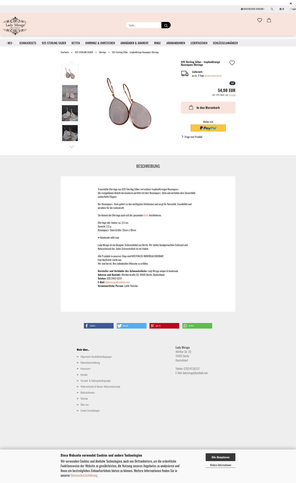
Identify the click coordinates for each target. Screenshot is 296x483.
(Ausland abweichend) (213, 75)
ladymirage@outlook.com (118, 282)
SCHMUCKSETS (27, 43)
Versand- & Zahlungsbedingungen (96, 380)
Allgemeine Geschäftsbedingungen (96, 356)
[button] (269, 20)
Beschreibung (148, 166)
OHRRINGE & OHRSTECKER (100, 43)
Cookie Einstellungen (90, 410)
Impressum (85, 368)
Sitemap (84, 398)
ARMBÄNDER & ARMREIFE (134, 43)
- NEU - (10, 43)
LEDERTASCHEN (199, 43)
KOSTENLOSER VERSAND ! (253, 8)
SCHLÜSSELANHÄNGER (225, 43)
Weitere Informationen (220, 465)
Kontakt (84, 375)
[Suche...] (166, 25)
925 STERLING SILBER (54, 43)
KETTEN (76, 43)
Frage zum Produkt (193, 137)
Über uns (85, 404)
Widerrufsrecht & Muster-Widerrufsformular (100, 386)
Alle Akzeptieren (220, 457)
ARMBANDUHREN (175, 43)
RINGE (157, 43)
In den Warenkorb (204, 107)
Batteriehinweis (88, 392)
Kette (146, 215)
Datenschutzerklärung (84, 475)
